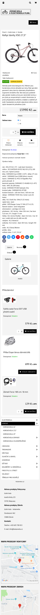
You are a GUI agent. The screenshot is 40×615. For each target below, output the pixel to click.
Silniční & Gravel (20, 456)
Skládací (5, 474)
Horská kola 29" (9, 434)
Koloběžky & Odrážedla (20, 467)
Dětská (20, 463)
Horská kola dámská (21, 437)
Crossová (20, 446)
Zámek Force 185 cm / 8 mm (15, 391)
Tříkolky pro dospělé (10, 477)
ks (19, 331)
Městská (5, 453)
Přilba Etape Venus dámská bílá (16, 352)
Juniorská (6, 460)
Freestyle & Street (9, 470)
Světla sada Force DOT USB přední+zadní (15, 310)
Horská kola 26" (9, 427)
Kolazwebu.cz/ (20, 481)
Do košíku (28, 132)
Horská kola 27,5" (10, 430)
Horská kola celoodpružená (14, 441)
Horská (20, 423)
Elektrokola (20, 420)
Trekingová (20, 449)
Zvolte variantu (27, 372)
